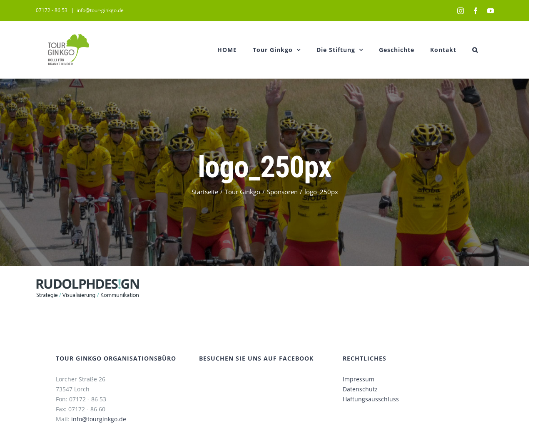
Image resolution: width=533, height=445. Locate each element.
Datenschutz (360, 389)
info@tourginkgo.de (98, 419)
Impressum (358, 379)
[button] (475, 49)
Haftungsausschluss (371, 399)
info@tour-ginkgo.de (100, 10)
